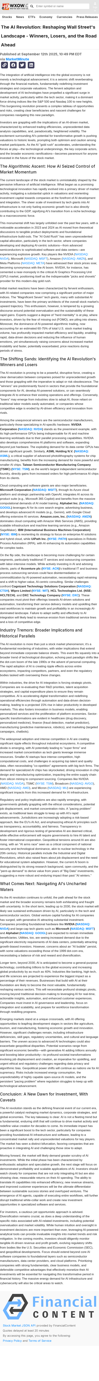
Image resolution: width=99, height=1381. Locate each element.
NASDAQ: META (33, 263)
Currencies (64, 17)
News (20, 17)
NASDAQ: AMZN (73, 258)
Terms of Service (39, 1340)
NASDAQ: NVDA (30, 429)
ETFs (31, 17)
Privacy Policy (12, 1340)
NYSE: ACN (50, 568)
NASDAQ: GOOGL (33, 933)
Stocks (7, 17)
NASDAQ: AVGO (82, 783)
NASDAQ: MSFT (36, 258)
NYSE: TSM (20, 469)
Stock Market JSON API (19, 1325)
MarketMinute (17, 59)
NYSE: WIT (40, 590)
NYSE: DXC (70, 595)
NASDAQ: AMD (18, 788)
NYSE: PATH (57, 539)
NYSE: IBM (8, 534)
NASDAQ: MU (57, 788)
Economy (45, 17)
